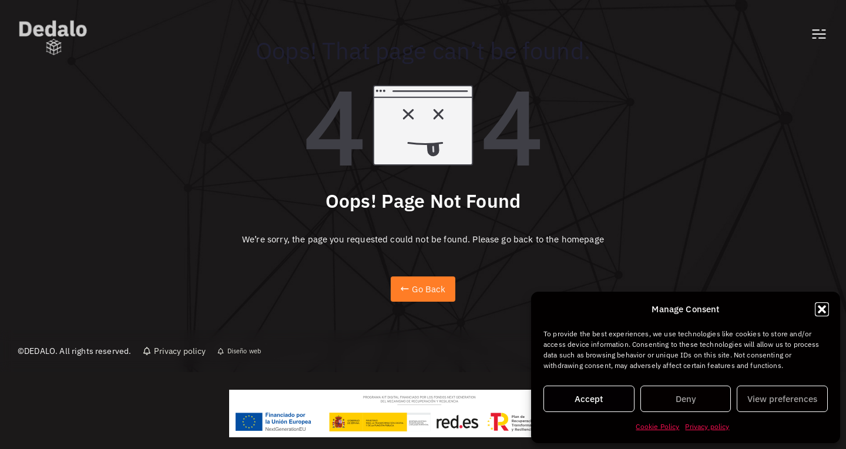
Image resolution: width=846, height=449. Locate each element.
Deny (686, 398)
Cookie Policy (657, 426)
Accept (589, 398)
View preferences (782, 398)
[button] (822, 309)
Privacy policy (707, 426)
